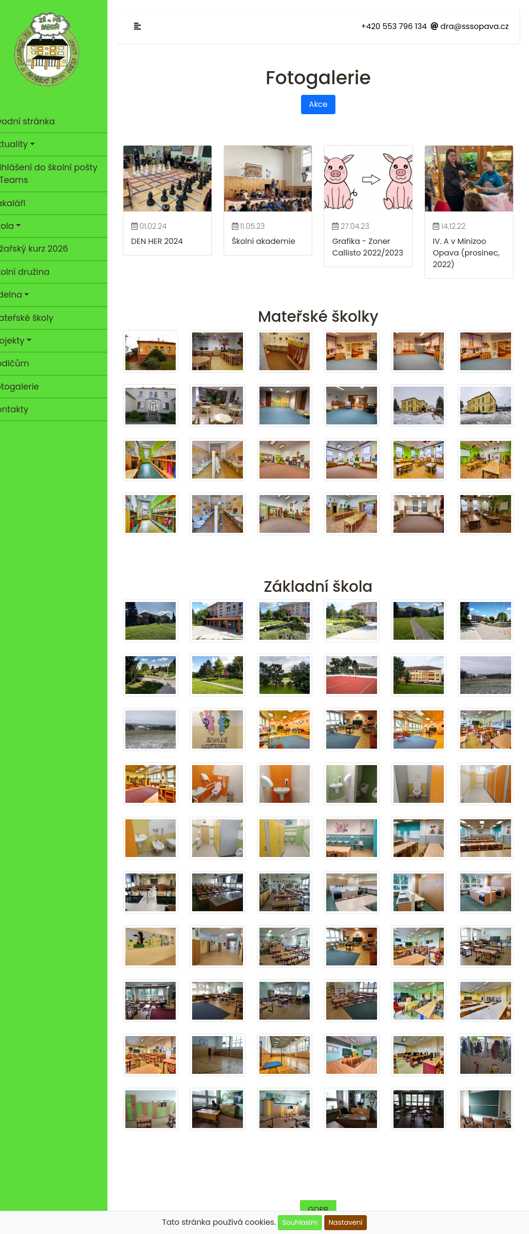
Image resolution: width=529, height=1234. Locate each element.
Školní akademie (273, 238)
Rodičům (24, 363)
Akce (325, 104)
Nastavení (346, 1222)
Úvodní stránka (36, 121)
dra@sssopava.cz (470, 26)
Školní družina (34, 272)
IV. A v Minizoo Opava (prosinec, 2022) (469, 250)
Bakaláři (22, 203)
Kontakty (23, 409)
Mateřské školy (36, 318)
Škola (16, 226)
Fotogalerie (48, 386)
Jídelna (20, 295)
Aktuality (23, 144)
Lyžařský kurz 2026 (43, 249)
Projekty (21, 340)
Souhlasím (299, 1222)
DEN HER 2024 (170, 238)
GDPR (325, 1183)
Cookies (203, 1210)
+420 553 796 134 (394, 26)
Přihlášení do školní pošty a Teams (58, 174)
